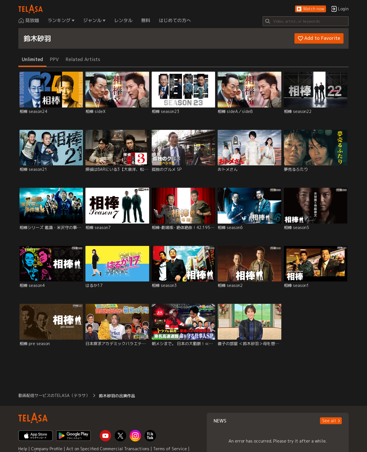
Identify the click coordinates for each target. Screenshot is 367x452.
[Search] (306, 21)
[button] (310, 9)
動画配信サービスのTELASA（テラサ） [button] (54, 395)
